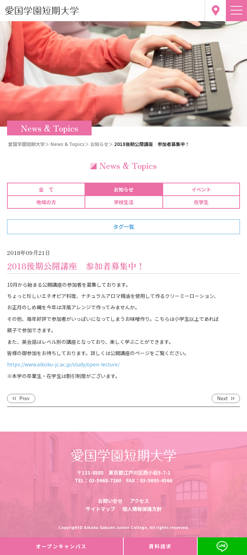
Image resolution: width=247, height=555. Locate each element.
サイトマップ (100, 508)
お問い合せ (110, 500)
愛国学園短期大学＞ (28, 144)
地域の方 (46, 202)
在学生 (201, 202)
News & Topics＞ (69, 144)
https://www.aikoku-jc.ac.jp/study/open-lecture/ (63, 364)
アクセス (139, 500)
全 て (46, 189)
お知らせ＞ (101, 144)
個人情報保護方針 (142, 508)
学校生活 (124, 202)
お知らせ (124, 189)
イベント (201, 189)
